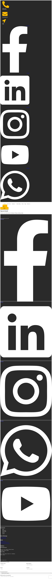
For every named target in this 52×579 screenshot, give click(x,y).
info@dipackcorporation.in (4, 542)
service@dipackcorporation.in (5, 543)
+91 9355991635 (3, 537)
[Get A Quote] (4, 208)
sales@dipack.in (3, 541)
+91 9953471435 (3, 538)
